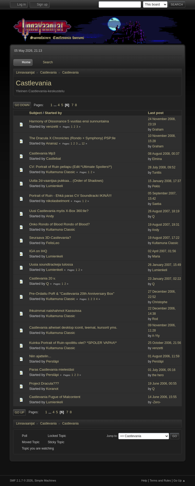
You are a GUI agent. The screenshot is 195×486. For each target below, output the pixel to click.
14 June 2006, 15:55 (162, 397)
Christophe (159, 302)
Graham (158, 129)
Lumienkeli (54, 186)
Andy (50, 216)
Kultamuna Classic (60, 172)
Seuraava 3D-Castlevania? (50, 238)
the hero (158, 375)
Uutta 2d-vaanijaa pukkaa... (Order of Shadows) (66, 181)
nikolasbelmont (58, 201)
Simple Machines (45, 480)
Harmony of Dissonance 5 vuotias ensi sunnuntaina (69, 121)
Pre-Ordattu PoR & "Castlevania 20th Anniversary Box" (71, 294)
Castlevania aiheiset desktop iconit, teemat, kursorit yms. (73, 327)
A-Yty (156, 336)
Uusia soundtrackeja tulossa (51, 264)
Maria (156, 256)
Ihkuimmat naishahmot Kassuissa (55, 311)
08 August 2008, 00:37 (164, 154)
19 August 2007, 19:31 (164, 224)
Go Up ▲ (179, 480)
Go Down (22, 105)
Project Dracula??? (44, 383)
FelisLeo (52, 243)
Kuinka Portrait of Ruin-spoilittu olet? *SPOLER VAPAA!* (73, 343)
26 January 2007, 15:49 (164, 265)
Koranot (52, 389)
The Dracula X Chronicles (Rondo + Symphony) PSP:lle (72, 138)
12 (83, 143)
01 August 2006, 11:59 (164, 356)
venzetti (52, 126)
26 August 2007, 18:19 (164, 211)
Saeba (156, 204)
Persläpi (52, 361)
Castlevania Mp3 (42, 153)
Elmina (157, 159)
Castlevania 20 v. (42, 278)
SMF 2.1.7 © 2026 (21, 480)
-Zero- (156, 402)
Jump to (112, 435)
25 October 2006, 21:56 (164, 343)
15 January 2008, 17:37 (164, 181)
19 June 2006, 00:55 (162, 383)
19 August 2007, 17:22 (164, 238)
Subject (35, 113)
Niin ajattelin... (40, 356)
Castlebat (53, 159)
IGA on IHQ (38, 251)
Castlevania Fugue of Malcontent (54, 397)
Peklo (156, 186)
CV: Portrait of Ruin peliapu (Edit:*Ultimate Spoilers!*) (70, 167)
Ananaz (52, 143)
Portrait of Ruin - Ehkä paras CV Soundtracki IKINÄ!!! (70, 196)
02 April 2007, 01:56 (162, 251)
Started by (53, 113)
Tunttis (157, 172)
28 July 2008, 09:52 (162, 167)
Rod (155, 319)
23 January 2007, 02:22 (164, 279)
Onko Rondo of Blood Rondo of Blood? (59, 224)
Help (144, 480)
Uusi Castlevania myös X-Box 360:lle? (58, 211)
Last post (158, 113)
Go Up (19, 412)
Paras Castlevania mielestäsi (51, 369)
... (55, 105)
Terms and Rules (160, 480)
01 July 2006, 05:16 (162, 370)
